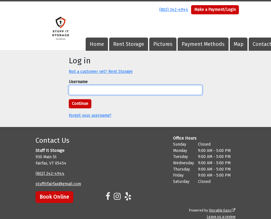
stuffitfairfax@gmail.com (58, 183)
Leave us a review (221, 216)
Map (238, 44)
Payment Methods (203, 44)
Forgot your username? (90, 115)
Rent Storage (128, 44)
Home (97, 44)
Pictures (162, 44)
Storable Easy (222, 210)
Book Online (54, 197)
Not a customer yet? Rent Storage (101, 71)
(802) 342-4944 (173, 9)
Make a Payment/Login (215, 9)
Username (78, 81)
